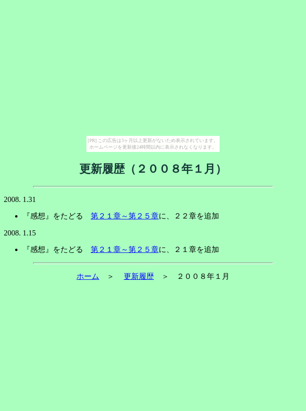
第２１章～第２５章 (125, 216)
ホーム (87, 276)
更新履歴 (139, 276)
